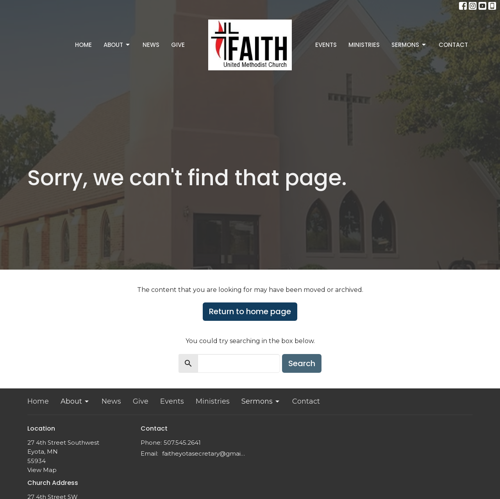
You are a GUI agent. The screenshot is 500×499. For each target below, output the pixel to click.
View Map (42, 470)
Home (83, 45)
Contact (453, 45)
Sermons (409, 45)
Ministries (364, 45)
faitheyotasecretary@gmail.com (204, 453)
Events (326, 45)
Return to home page (250, 311)
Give (178, 45)
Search (301, 363)
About (117, 45)
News (151, 45)
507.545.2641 (182, 442)
